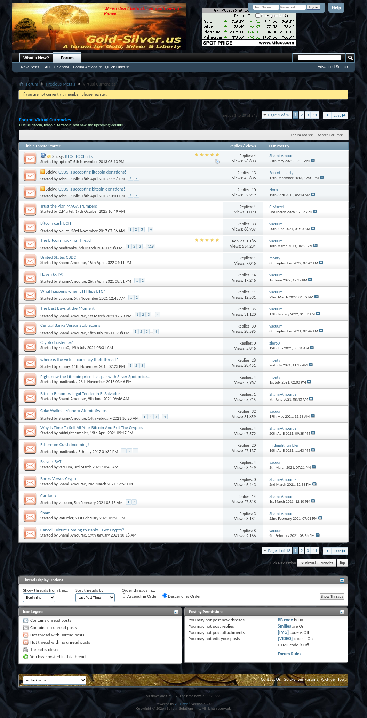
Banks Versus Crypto (59, 478)
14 (254, 275)
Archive (328, 679)
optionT (65, 161)
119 (151, 246)
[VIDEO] (285, 638)
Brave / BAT (50, 461)
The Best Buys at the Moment (67, 308)
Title (28, 146)
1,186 (251, 241)
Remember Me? (270, 16)
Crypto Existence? (56, 342)
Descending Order (181, 596)
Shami (45, 512)
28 (254, 360)
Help (336, 8)
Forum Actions (85, 67)
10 (254, 189)
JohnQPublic (69, 179)
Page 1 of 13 (279, 115)
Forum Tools (300, 134)
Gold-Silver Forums (301, 679)
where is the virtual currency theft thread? (79, 359)
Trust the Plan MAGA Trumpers (68, 206)
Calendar (62, 67)
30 (254, 326)
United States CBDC (58, 257)
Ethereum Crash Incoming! (64, 444)
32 (254, 411)
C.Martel (66, 211)
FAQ (46, 67)
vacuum (65, 298)
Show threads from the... (46, 590)
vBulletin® (182, 704)
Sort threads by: (90, 590)
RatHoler (66, 518)
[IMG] (283, 632)
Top (342, 563)
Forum (67, 58)
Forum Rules (289, 653)
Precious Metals (60, 84)
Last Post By (279, 146)
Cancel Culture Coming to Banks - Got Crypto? (82, 529)
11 (315, 115)
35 (254, 309)
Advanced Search (333, 67)
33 (254, 223)
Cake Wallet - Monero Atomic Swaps (73, 410)
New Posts (30, 67)
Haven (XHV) (51, 274)
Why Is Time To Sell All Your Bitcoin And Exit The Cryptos (91, 427)
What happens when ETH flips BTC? (72, 291)
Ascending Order (140, 596)
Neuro (64, 230)
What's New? (36, 58)
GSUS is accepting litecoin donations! (92, 172)
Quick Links (115, 67)
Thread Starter (48, 146)
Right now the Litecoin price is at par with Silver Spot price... (95, 376)
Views (251, 146)
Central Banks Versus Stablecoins (70, 325)
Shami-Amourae (72, 262)
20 (254, 445)
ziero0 (64, 347)
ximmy (64, 366)
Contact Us (271, 679)
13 (254, 172)
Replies (235, 146)
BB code (285, 619)
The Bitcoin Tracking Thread (65, 240)
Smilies (284, 626)
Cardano (48, 495)
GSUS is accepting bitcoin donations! (91, 189)
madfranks (68, 247)
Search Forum (329, 134)
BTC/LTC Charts (79, 156)
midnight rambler (73, 432)
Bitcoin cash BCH (55, 223)
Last (340, 115)
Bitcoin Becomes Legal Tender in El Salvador (80, 393)
